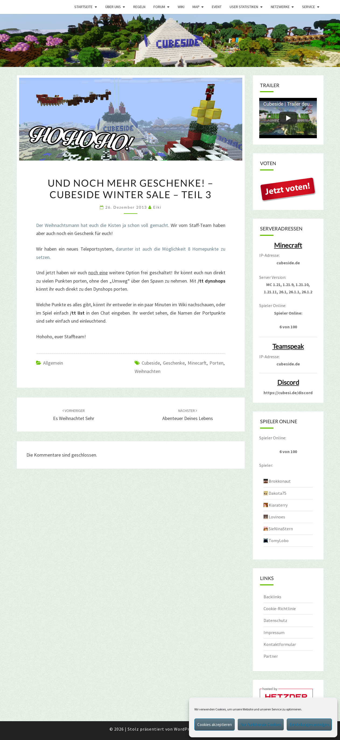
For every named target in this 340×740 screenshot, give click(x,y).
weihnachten (147, 371)
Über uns (113, 6)
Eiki (157, 207)
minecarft (197, 363)
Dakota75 (277, 493)
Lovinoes (277, 517)
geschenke (174, 363)
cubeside (151, 363)
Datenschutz (275, 620)
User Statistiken (244, 6)
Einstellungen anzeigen (309, 724)
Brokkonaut (280, 481)
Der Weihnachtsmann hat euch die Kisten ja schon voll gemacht (102, 225)
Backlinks (272, 596)
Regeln (139, 6)
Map (195, 6)
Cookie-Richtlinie (280, 608)
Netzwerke (280, 6)
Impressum (274, 632)
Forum (159, 6)
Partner (271, 656)
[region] (170, 40)
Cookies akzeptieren (214, 724)
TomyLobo (279, 540)
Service (308, 6)
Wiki (181, 6)
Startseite (83, 6)
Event (217, 6)
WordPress (185, 729)
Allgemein (53, 363)
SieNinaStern (281, 528)
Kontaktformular (280, 644)
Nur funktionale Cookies (260, 724)
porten (216, 363)
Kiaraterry (278, 505)
